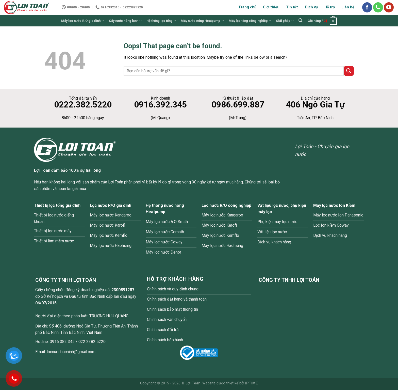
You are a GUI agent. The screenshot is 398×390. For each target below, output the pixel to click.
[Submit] (349, 71)
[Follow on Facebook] (367, 7)
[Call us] (378, 7)
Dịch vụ (311, 7)
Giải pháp (285, 20)
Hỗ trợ (329, 7)
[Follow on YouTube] (389, 7)
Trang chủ (247, 7)
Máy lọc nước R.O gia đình (82, 20)
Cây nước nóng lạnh (125, 20)
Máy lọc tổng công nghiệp (250, 20)
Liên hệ (347, 7)
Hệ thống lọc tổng (161, 20)
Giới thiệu (271, 7)
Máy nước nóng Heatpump (202, 20)
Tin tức (292, 7)
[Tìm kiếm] (300, 20)
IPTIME (251, 383)
